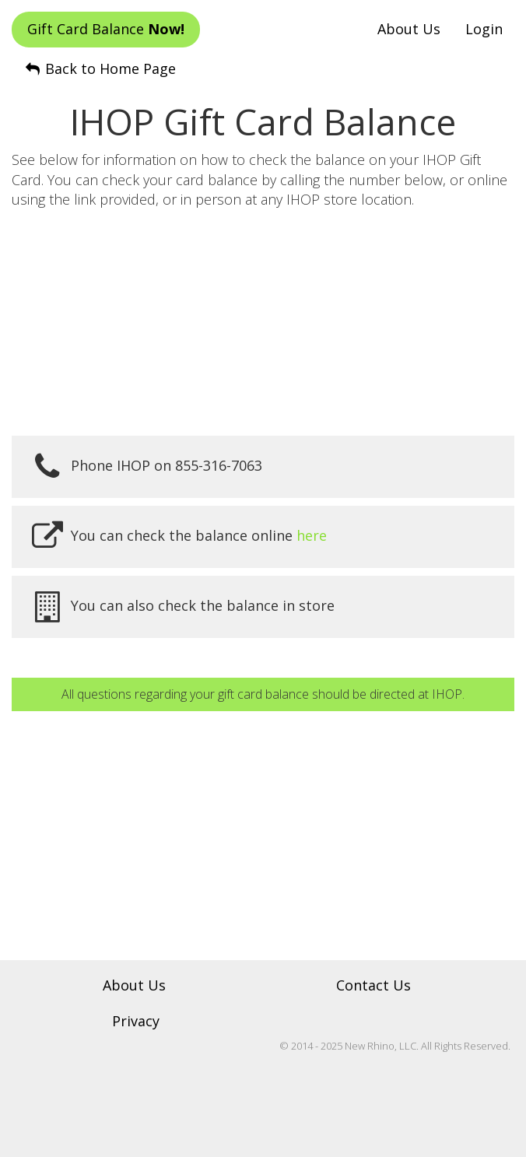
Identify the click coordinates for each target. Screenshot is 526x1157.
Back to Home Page (99, 68)
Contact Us (373, 985)
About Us (408, 28)
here (311, 535)
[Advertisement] (263, 323)
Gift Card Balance (105, 28)
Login (484, 28)
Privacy (136, 1020)
